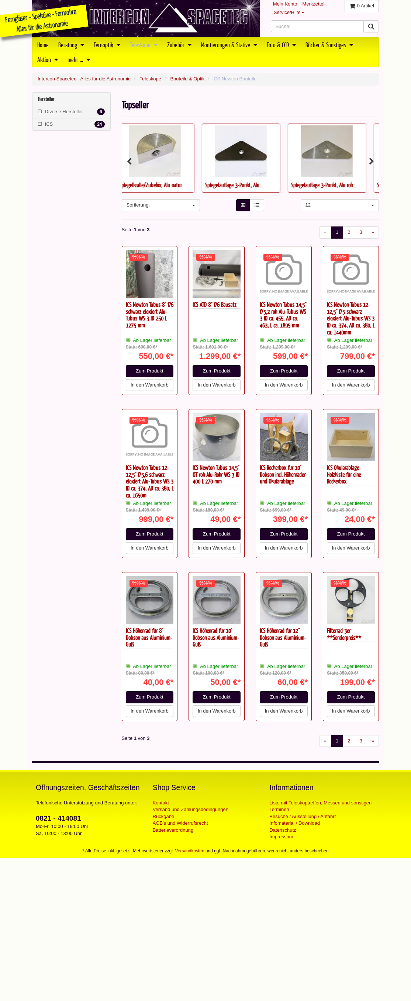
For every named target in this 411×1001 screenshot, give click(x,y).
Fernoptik (107, 45)
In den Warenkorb (150, 385)
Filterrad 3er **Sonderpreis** (344, 634)
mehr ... (79, 59)
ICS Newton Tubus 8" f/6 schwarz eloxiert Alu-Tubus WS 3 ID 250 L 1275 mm (149, 315)
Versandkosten (189, 850)
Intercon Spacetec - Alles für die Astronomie (84, 79)
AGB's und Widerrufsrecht (180, 823)
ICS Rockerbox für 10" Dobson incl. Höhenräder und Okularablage (282, 474)
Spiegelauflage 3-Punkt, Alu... (243, 185)
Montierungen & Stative (229, 45)
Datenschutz (282, 830)
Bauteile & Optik (187, 79)
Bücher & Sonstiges (329, 45)
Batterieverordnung (173, 830)
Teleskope (144, 45)
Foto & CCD (281, 45)
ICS (71, 124)
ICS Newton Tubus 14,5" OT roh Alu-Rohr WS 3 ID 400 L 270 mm (216, 474)
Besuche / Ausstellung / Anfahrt (302, 816)
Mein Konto (285, 4)
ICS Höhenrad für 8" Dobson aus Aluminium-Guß (149, 637)
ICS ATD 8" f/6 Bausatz (214, 304)
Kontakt (161, 803)
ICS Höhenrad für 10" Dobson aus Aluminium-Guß (216, 637)
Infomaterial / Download (294, 823)
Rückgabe (164, 816)
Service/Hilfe (289, 12)
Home (43, 45)
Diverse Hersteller (71, 111)
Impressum (281, 836)
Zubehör (179, 45)
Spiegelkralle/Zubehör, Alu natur (160, 185)
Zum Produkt (149, 371)
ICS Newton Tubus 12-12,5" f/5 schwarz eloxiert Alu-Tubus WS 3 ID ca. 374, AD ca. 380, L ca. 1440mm (350, 318)
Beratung (71, 45)
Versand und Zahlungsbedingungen (190, 809)
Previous (129, 161)
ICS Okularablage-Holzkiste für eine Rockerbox (344, 474)
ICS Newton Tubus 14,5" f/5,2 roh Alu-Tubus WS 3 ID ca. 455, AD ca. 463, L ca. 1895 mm (283, 315)
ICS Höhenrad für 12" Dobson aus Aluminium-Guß (283, 637)
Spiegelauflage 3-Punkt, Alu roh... (333, 185)
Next (371, 161)
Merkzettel (313, 4)
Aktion (47, 59)
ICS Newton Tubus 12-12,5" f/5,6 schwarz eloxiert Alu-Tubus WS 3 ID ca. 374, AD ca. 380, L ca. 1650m (149, 481)
